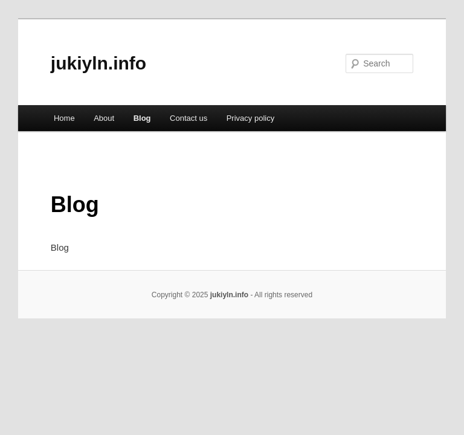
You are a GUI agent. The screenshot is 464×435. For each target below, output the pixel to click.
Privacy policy (250, 118)
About (104, 118)
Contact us (188, 118)
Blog (142, 118)
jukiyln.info (98, 63)
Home (64, 118)
